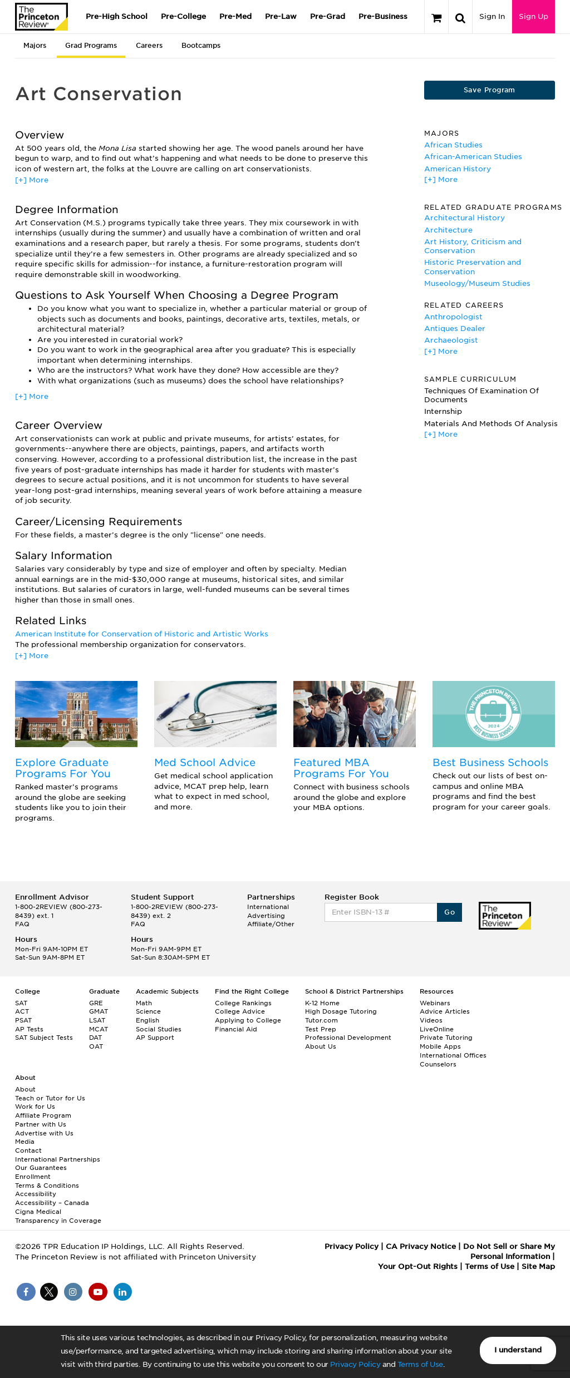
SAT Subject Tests (44, 1037)
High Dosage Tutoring (341, 1011)
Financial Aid (236, 1029)
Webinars (435, 1003)
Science (148, 1011)
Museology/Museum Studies (477, 283)
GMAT (98, 1011)
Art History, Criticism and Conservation (473, 246)
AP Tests (29, 1029)
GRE (96, 1003)
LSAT (97, 1020)
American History (457, 169)
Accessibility (35, 1194)
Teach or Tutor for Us (50, 1098)
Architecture (448, 230)
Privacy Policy (355, 1364)
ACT (22, 1011)
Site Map (538, 1266)
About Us (320, 1046)
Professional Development (348, 1037)
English (147, 1020)
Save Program (489, 90)
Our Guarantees (41, 1168)
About (25, 1089)
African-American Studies (473, 156)
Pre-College (183, 16)
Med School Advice (204, 762)
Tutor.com (321, 1020)
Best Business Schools (490, 762)
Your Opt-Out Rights (418, 1266)
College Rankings (243, 1003)
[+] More (31, 180)
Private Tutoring (446, 1037)
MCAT (98, 1029)
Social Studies (158, 1029)
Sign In (492, 16)
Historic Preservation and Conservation (472, 266)
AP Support (155, 1037)
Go (449, 912)
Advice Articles (445, 1011)
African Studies (453, 145)
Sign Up (533, 16)
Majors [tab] (34, 45)
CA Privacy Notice (421, 1246)
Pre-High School (117, 16)
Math (144, 1003)
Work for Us (35, 1106)
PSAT (23, 1020)
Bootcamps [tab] (200, 45)
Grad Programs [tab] (91, 45)
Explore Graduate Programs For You (63, 768)
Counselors (438, 1064)
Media (25, 1141)
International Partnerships (57, 1159)
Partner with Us (40, 1124)
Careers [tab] (149, 45)
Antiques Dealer (454, 328)
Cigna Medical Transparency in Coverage (58, 1216)
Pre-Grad (327, 16)
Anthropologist (453, 317)
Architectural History (464, 218)
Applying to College (248, 1020)
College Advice (240, 1011)
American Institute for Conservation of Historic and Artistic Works (141, 634)
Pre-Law (281, 16)
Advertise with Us (44, 1133)
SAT (21, 1003)
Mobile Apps (440, 1046)
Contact (28, 1150)
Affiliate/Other (270, 924)
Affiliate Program (43, 1115)
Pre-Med (235, 16)
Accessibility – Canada (52, 1203)
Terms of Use (420, 1364)
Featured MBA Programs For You (341, 768)
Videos (431, 1020)
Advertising (266, 916)
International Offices (453, 1055)
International (268, 907)
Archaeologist (451, 340)
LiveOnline (437, 1029)
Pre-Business (382, 16)
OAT (96, 1046)
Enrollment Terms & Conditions (47, 1181)
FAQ (22, 924)
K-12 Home (322, 1003)
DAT (95, 1037)
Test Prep (320, 1029)
